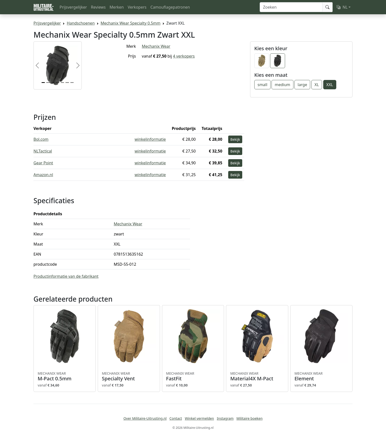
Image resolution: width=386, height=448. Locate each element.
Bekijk (235, 139)
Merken (117, 7)
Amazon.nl (43, 174)
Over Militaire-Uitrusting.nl (144, 418)
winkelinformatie (150, 139)
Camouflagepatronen (170, 7)
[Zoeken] (291, 7)
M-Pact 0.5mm (65, 376)
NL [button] (342, 7)
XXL (329, 84)
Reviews (98, 7)
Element (321, 376)
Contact (175, 418)
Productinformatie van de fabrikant (65, 276)
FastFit (193, 376)
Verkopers (137, 7)
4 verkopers (184, 56)
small (262, 84)
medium (282, 84)
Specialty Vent (129, 376)
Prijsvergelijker (73, 7)
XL (317, 84)
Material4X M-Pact (257, 376)
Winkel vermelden (199, 418)
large (302, 84)
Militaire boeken (249, 418)
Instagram (225, 418)
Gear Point (43, 163)
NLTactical (42, 151)
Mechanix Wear (156, 46)
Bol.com (40, 139)
